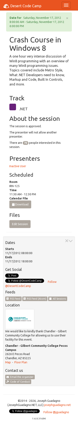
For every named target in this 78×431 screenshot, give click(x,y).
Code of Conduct (18, 381)
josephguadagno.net (57, 405)
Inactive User (17, 166)
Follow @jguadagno (56, 412)
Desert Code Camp (22, 6)
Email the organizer (19, 377)
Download (20, 204)
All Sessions (57, 298)
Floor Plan (20, 362)
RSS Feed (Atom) (35, 298)
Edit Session (20, 224)
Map (8, 362)
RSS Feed (13, 298)
